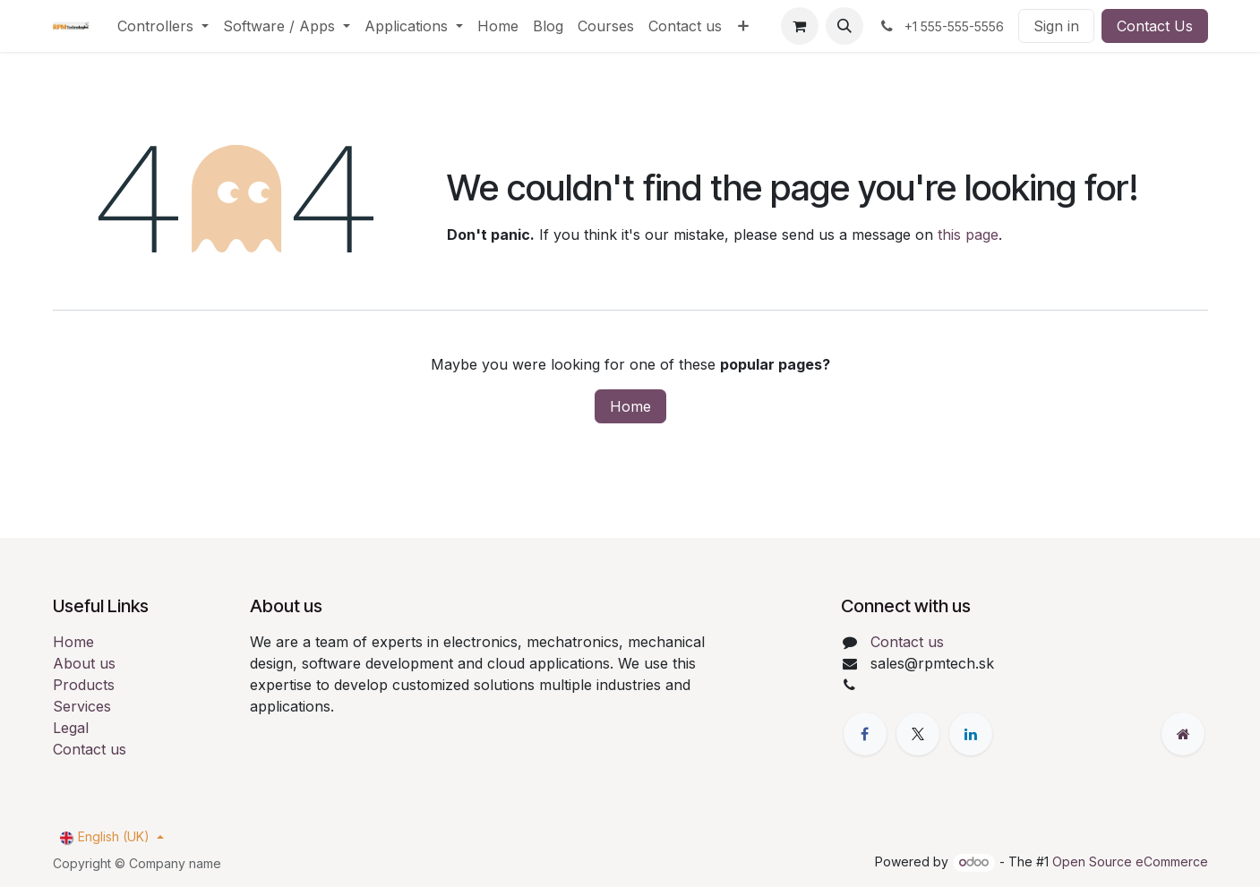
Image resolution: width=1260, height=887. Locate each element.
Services (82, 706)
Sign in (1056, 26)
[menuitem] (163, 26)
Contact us (89, 749)
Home (630, 406)
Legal (71, 728)
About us (84, 663)
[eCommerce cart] (800, 26)
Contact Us (1155, 26)
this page (968, 234)
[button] (844, 26)
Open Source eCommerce (1130, 861)
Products (84, 685)
